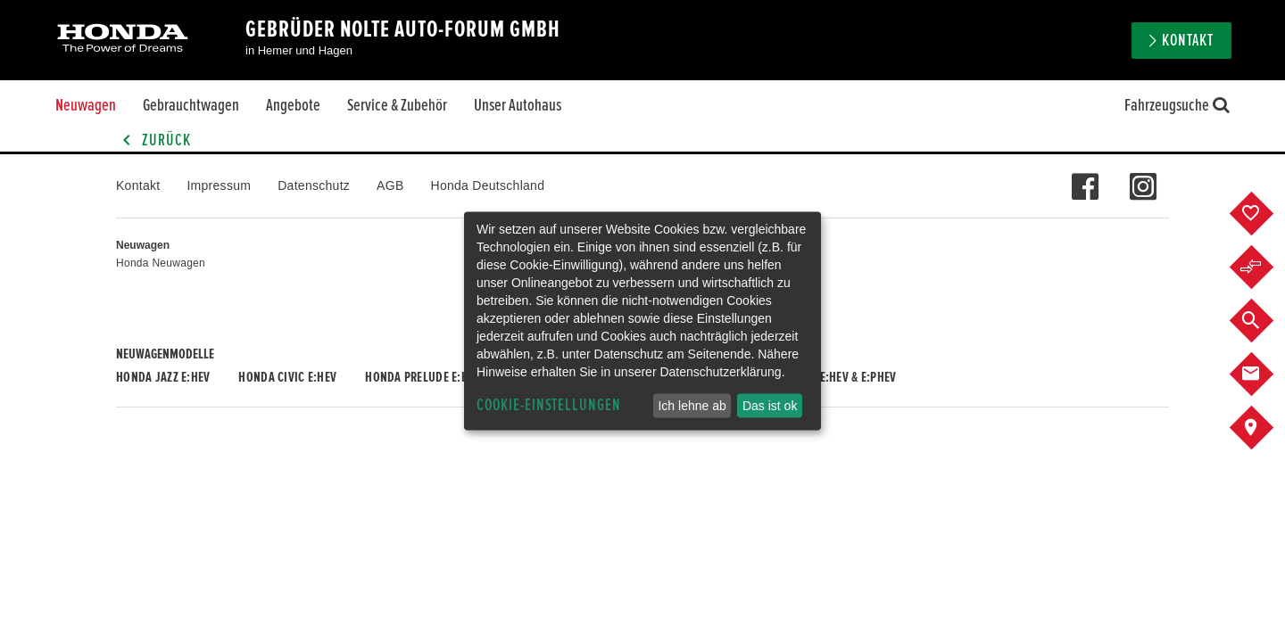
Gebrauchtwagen (191, 105)
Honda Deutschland (488, 185)
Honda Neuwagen (160, 263)
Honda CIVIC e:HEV (287, 377)
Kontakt (1188, 40)
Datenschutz (314, 185)
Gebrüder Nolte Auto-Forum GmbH (402, 29)
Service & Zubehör (397, 105)
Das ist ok (769, 406)
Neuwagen (85, 105)
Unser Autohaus (517, 105)
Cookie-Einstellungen (549, 405)
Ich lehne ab (691, 406)
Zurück (153, 140)
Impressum (219, 185)
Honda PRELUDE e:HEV (422, 377)
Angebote (293, 105)
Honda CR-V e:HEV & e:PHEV (826, 377)
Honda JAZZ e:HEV (163, 377)
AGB (390, 185)
